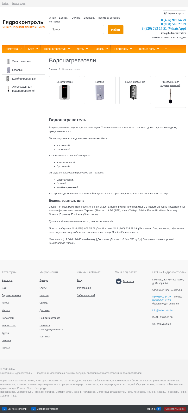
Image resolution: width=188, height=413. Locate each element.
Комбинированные (135, 82)
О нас (52, 17)
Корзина (151, 408)
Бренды (63, 17)
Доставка (89, 17)
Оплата (76, 17)
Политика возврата (109, 17)
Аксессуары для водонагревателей (170, 84)
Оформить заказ (175, 409)
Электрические (65, 82)
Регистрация (18, 3)
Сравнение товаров (47, 408)
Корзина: (175, 13)
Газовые (99, 82)
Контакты (54, 21)
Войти (5, 3)
